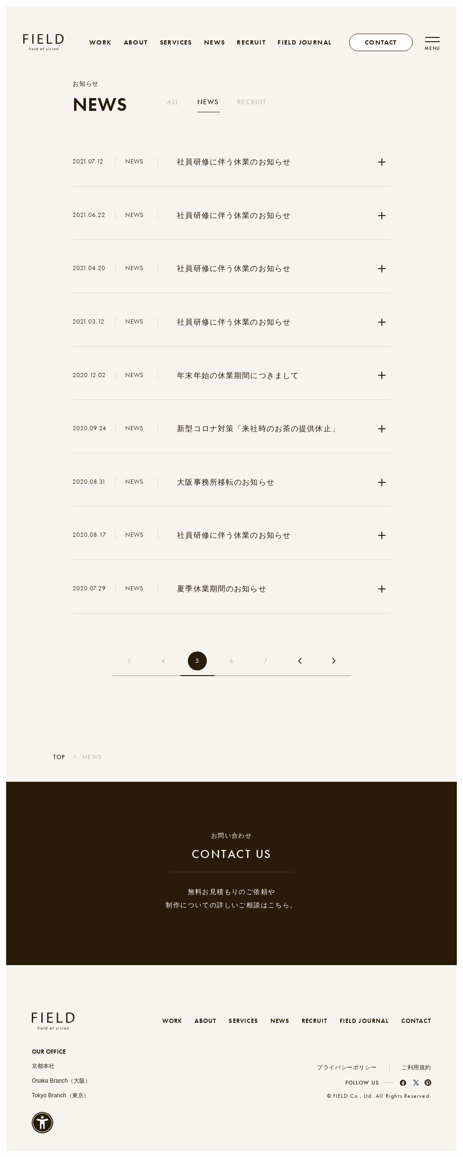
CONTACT (416, 1021)
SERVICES (176, 42)
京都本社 (43, 1066)
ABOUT (136, 42)
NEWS (214, 42)
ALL (173, 102)
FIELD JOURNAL (305, 42)
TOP (59, 757)
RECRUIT (251, 42)
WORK (100, 42)
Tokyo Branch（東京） (60, 1095)
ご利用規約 (416, 1067)
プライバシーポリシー (347, 1067)
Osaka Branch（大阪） (61, 1080)
